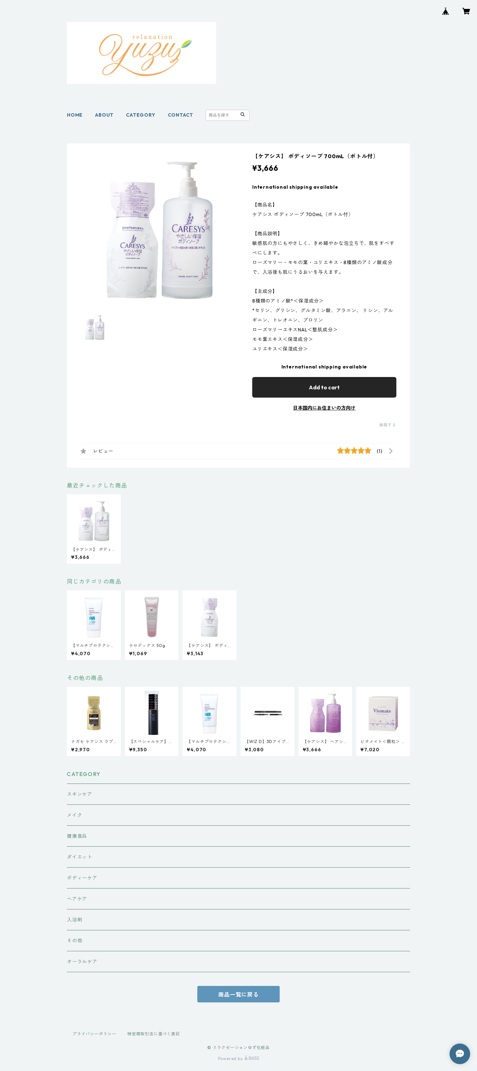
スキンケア (79, 794)
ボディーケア (82, 878)
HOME (75, 115)
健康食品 (77, 836)
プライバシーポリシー (94, 1033)
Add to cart (324, 387)
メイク (74, 815)
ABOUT (104, 115)
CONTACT (181, 115)
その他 (74, 941)
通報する (387, 424)
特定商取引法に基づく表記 (153, 1033)
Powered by (238, 1058)
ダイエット (79, 857)
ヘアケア (77, 899)
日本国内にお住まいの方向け (324, 408)
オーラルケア (82, 961)
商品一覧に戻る (238, 994)
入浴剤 (74, 920)
